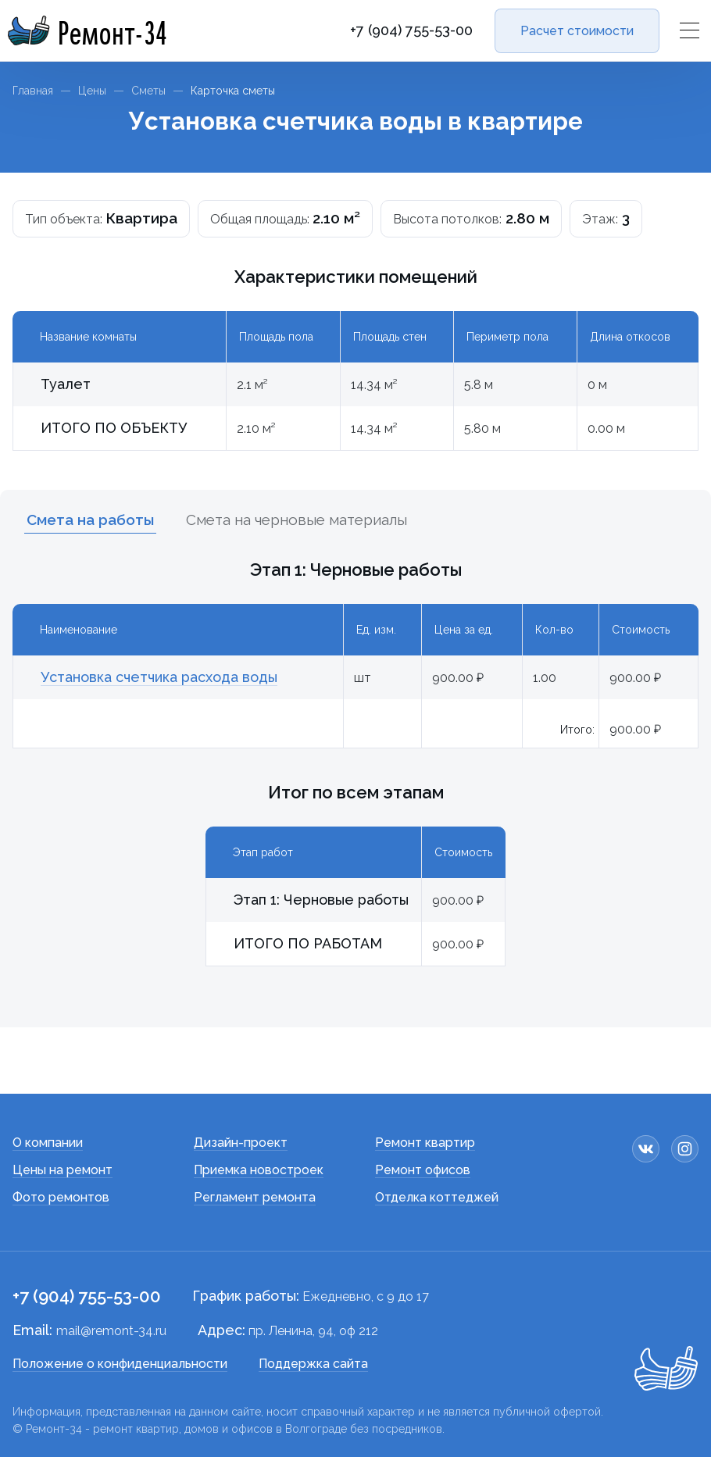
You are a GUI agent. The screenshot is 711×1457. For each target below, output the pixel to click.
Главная (33, 90)
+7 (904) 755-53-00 (411, 30)
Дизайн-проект (241, 1142)
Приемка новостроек (258, 1169)
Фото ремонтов (61, 1197)
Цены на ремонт (63, 1169)
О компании (48, 1142)
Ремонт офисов (422, 1169)
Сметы (148, 90)
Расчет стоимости (577, 30)
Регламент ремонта (255, 1197)
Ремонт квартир (425, 1142)
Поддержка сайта (313, 1363)
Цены (92, 90)
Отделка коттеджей (436, 1197)
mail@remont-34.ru (111, 1330)
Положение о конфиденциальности (120, 1363)
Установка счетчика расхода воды (159, 677)
